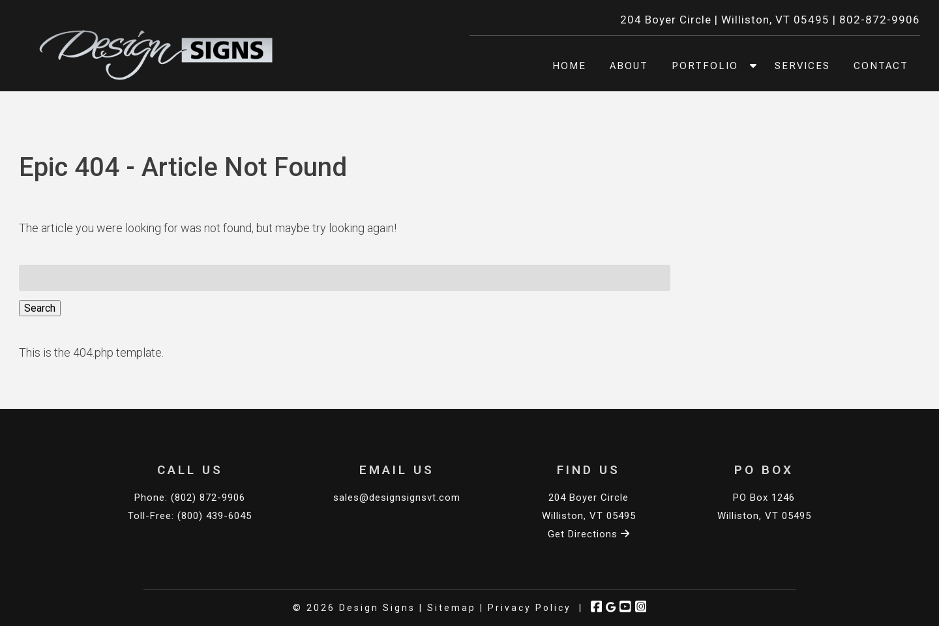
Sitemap (451, 608)
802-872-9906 (879, 19)
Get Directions (589, 534)
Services (802, 66)
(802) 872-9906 (208, 497)
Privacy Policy (529, 608)
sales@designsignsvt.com (396, 497)
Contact (881, 66)
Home (569, 66)
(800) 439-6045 (214, 516)
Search (39, 308)
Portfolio (705, 66)
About (629, 66)
